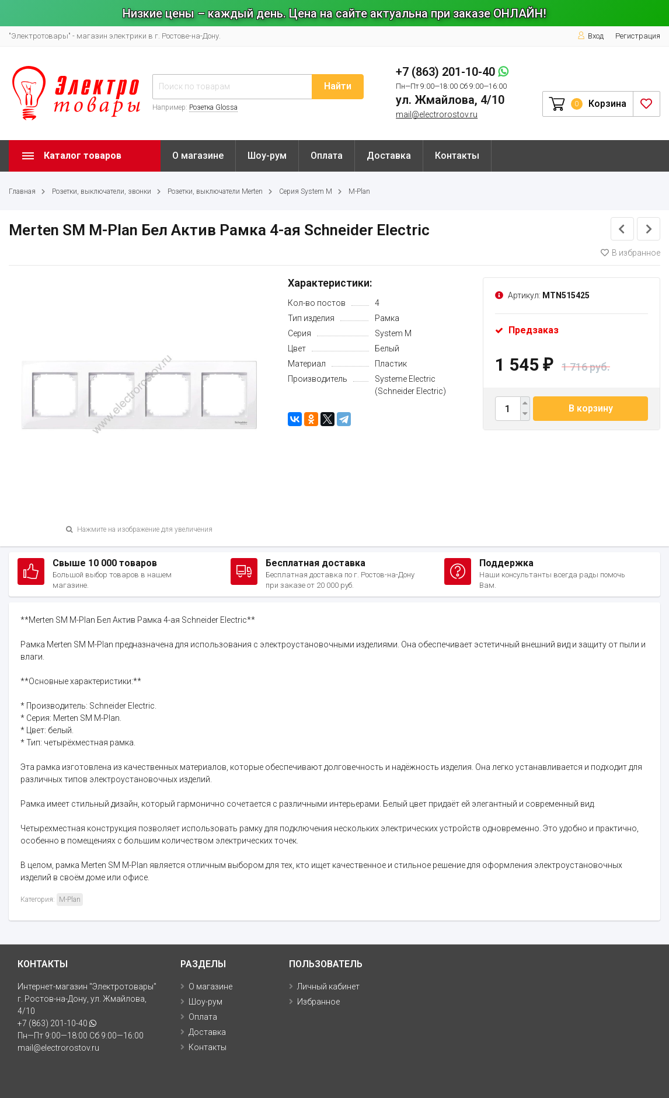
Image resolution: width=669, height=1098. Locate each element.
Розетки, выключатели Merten (215, 191)
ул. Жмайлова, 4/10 (450, 100)
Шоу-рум (267, 155)
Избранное (318, 1001)
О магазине (198, 155)
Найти (337, 86)
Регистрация (637, 36)
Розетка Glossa (213, 107)
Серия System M (305, 191)
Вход (590, 36)
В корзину (591, 408)
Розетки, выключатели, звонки (101, 191)
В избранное (630, 252)
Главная (22, 191)
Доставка (389, 155)
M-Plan (359, 191)
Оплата (327, 155)
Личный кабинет (328, 986)
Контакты (457, 155)
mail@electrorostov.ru (437, 114)
